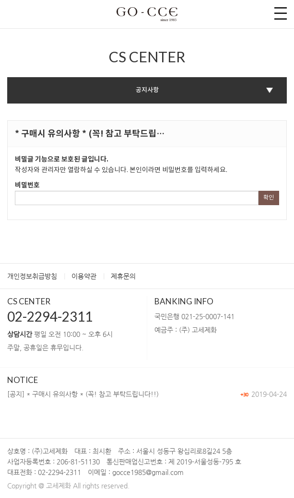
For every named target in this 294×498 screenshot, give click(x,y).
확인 (268, 198)
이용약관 (83, 276)
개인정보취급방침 (32, 276)
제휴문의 (123, 276)
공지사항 (147, 90)
